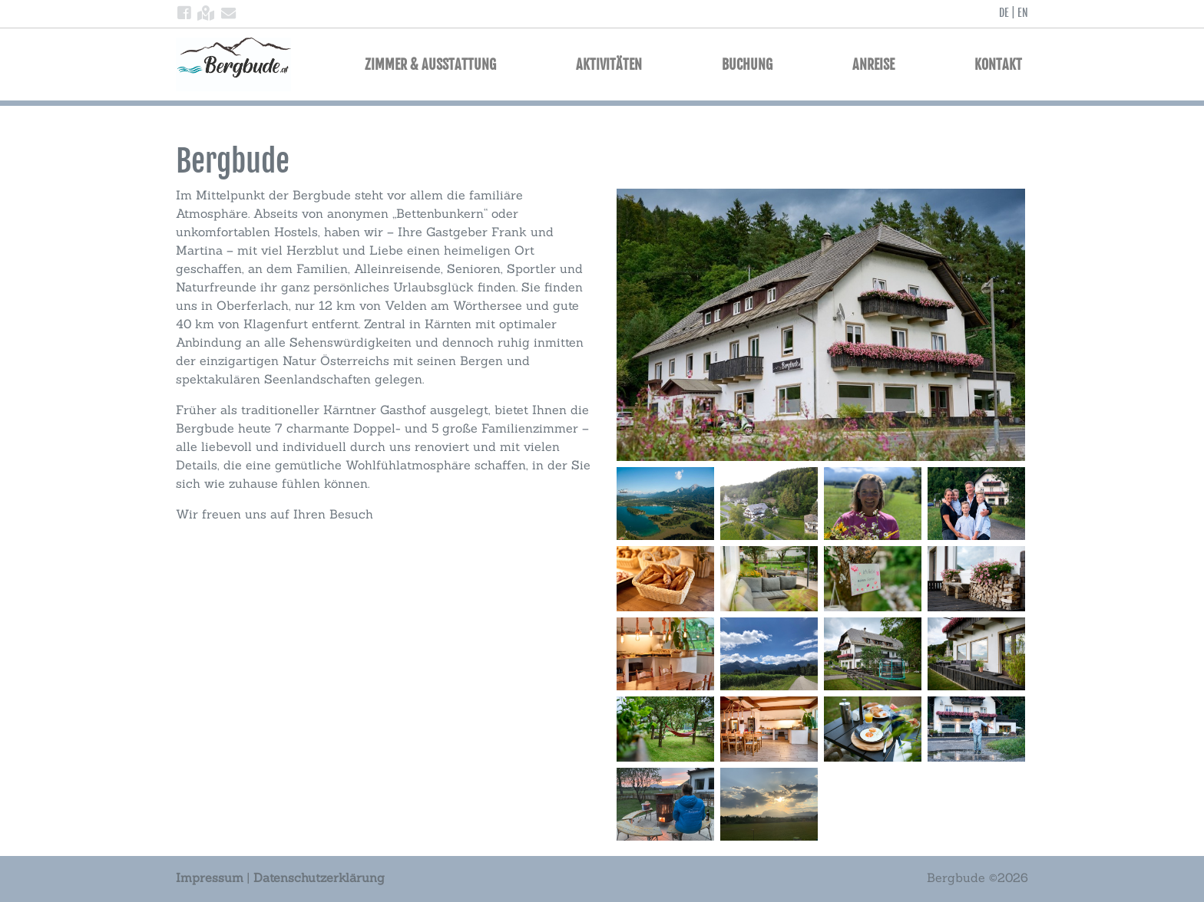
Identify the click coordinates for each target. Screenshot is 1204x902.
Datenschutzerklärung (319, 877)
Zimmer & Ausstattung (430, 64)
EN (1022, 12)
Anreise (873, 64)
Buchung (747, 64)
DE (1004, 12)
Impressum (209, 877)
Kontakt (998, 64)
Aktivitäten (609, 64)
